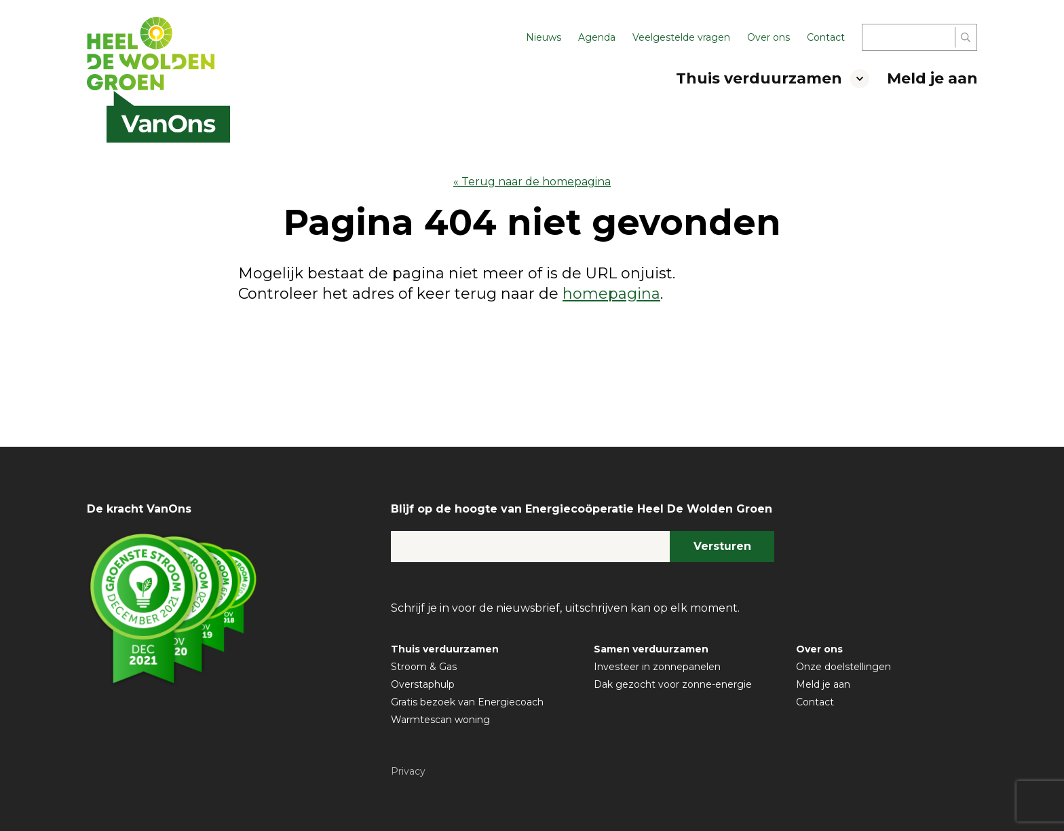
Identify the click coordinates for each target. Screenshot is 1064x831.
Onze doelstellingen (843, 667)
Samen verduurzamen (651, 649)
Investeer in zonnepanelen (657, 667)
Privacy (408, 771)
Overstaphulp (423, 684)
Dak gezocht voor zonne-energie (673, 684)
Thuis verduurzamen (759, 78)
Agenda (596, 37)
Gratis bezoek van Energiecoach (467, 702)
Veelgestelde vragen (681, 37)
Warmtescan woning (440, 720)
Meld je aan (932, 78)
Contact (826, 37)
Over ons (768, 37)
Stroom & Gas (424, 667)
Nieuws (543, 37)
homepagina (611, 293)
